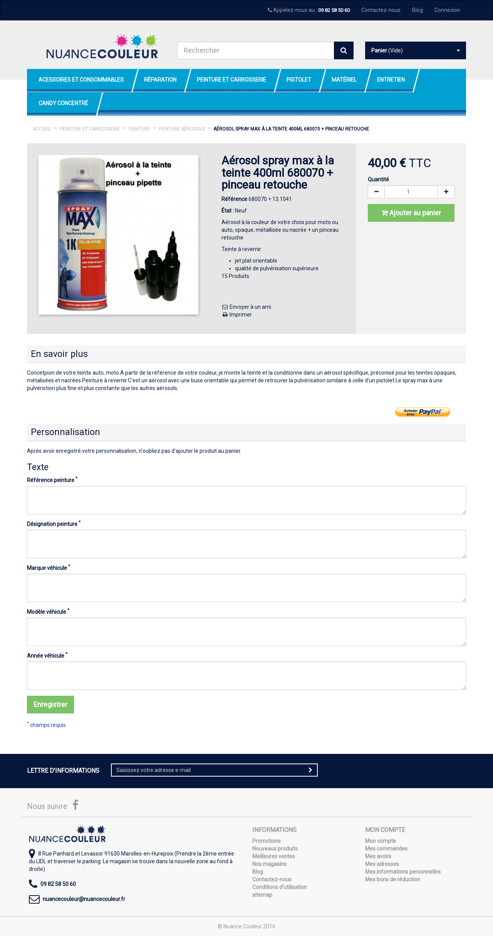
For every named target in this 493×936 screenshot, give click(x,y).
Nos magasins (269, 864)
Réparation (160, 80)
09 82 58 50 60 (334, 10)
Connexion (447, 10)
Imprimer (236, 314)
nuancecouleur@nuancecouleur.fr (84, 899)
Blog (417, 10)
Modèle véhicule (48, 611)
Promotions (266, 841)
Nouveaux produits (275, 849)
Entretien (391, 80)
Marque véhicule (48, 567)
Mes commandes (386, 849)
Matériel (344, 80)
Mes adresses (382, 864)
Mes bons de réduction (392, 879)
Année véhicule (47, 655)
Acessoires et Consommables (81, 80)
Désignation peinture (53, 523)
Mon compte (380, 841)
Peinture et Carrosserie (231, 80)
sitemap (262, 895)
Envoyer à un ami (246, 307)
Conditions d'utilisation (279, 887)
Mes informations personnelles (403, 872)
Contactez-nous (381, 10)
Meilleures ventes (273, 856)
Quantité (378, 179)
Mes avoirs (378, 856)
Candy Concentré (63, 103)
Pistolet (299, 80)
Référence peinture (52, 479)
